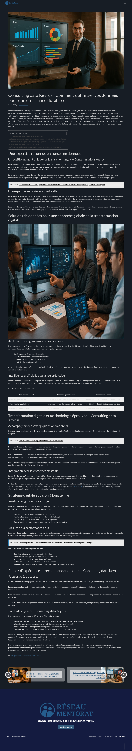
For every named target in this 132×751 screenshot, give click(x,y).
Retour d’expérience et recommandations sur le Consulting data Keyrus (36, 147)
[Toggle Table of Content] (63, 133)
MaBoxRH (78, 486)
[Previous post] (8, 675)
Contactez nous (66, 727)
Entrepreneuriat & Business (20, 656)
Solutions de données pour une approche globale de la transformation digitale (38, 139)
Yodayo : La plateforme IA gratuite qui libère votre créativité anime (43, 674)
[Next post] (124, 675)
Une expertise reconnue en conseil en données (27, 136)
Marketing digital (35, 656)
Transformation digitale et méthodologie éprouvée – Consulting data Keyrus (38, 142)
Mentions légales (95, 737)
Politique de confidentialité (114, 737)
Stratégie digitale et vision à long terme (25, 144)
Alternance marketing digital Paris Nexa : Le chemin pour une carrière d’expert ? (89, 675)
